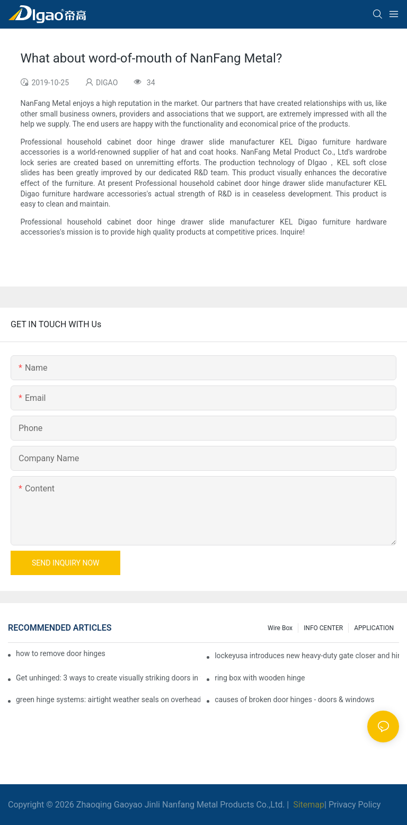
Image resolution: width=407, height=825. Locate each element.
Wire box (280, 628)
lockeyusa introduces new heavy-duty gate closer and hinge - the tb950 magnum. (307, 655)
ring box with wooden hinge (260, 678)
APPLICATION (374, 628)
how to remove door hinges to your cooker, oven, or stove (60, 653)
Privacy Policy (355, 805)
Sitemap (307, 805)
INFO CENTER (323, 628)
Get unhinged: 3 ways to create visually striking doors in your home (108, 678)
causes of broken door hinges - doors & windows (294, 699)
